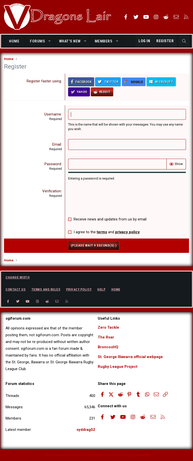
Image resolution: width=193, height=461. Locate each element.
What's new (70, 41)
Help (101, 289)
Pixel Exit (144, 455)
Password (52, 164)
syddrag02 (85, 429)
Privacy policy (79, 289)
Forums (37, 41)
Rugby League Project (117, 366)
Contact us (16, 289)
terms (102, 232)
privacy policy (127, 232)
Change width (18, 277)
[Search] (184, 41)
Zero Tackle (108, 327)
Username (52, 114)
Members (104, 41)
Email (56, 144)
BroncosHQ (108, 347)
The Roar (106, 337)
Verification (51, 191)
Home (14, 41)
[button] (50, 41)
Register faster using (44, 81)
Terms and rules (46, 289)
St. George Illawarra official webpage (130, 357)
